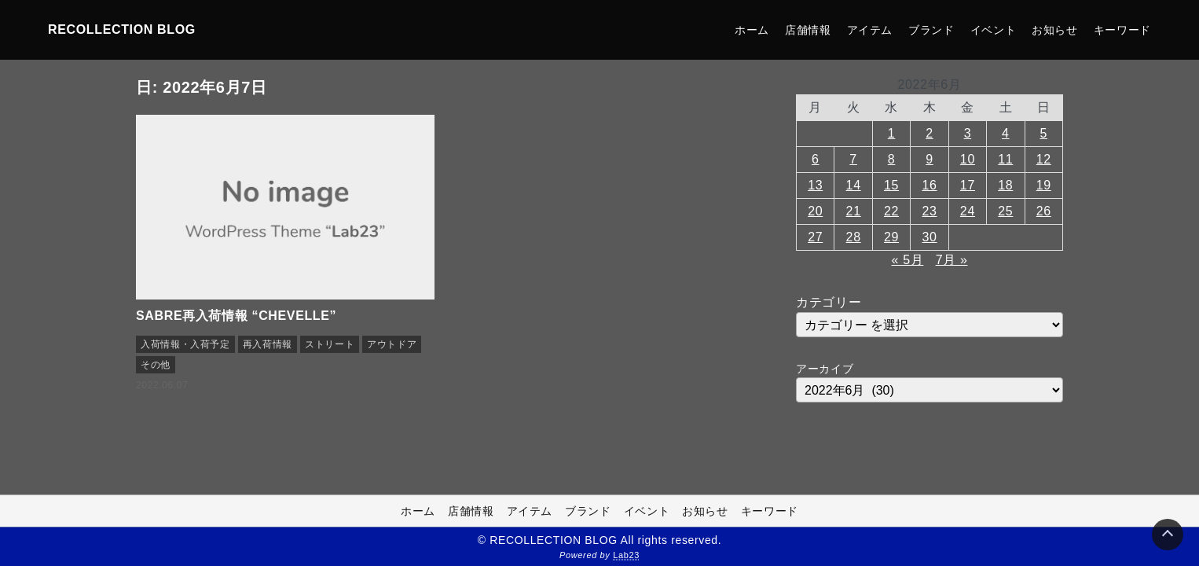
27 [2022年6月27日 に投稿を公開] (815, 237)
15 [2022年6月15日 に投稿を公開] (891, 185)
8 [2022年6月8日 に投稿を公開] (892, 159)
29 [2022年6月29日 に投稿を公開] (891, 237)
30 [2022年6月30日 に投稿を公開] (929, 237)
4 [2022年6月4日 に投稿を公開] (1006, 133)
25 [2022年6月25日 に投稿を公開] (1005, 211)
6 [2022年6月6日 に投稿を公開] (816, 159)
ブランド (931, 30)
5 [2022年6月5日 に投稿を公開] (1043, 133)
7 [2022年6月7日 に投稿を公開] (853, 159)
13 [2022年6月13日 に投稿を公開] (815, 185)
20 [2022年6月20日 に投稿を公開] (815, 211)
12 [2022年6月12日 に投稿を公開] (1043, 159)
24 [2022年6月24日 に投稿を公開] (967, 211)
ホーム (752, 30)
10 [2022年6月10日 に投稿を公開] (967, 159)
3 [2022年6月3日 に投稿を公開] (968, 133)
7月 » (952, 259)
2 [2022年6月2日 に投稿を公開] (929, 133)
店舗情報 (808, 30)
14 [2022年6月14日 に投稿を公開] (853, 185)
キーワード (1122, 30)
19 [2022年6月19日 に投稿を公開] (1043, 185)
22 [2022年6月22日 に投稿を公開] (891, 211)
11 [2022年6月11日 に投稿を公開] (1005, 159)
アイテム (870, 30)
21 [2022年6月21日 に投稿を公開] (853, 211)
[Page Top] (1167, 534)
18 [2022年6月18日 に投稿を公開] (1005, 185)
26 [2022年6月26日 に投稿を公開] (1043, 211)
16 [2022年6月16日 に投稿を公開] (929, 185)
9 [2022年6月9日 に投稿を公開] (929, 159)
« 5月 (908, 259)
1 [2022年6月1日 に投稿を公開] (892, 133)
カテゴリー (828, 302)
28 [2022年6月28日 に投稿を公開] (853, 237)
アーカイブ (824, 368)
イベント (993, 30)
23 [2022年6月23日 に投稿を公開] (929, 211)
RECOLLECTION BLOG (122, 29)
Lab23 (626, 555)
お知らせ (1055, 30)
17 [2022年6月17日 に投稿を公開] (967, 185)
